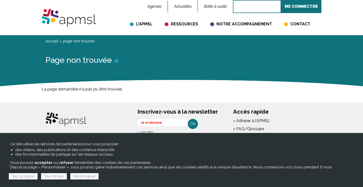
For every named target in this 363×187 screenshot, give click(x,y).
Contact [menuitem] (300, 24)
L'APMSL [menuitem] (144, 24)
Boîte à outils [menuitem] (215, 6)
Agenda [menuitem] (154, 6)
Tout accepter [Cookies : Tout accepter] (23, 176)
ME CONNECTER (301, 6)
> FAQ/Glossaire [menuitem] (248, 128)
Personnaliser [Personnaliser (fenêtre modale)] (84, 176)
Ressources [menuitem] (184, 24)
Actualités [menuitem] (183, 6)
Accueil (51, 41)
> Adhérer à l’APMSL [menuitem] (251, 120)
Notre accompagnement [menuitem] (244, 24)
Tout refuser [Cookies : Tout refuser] (54, 176)
